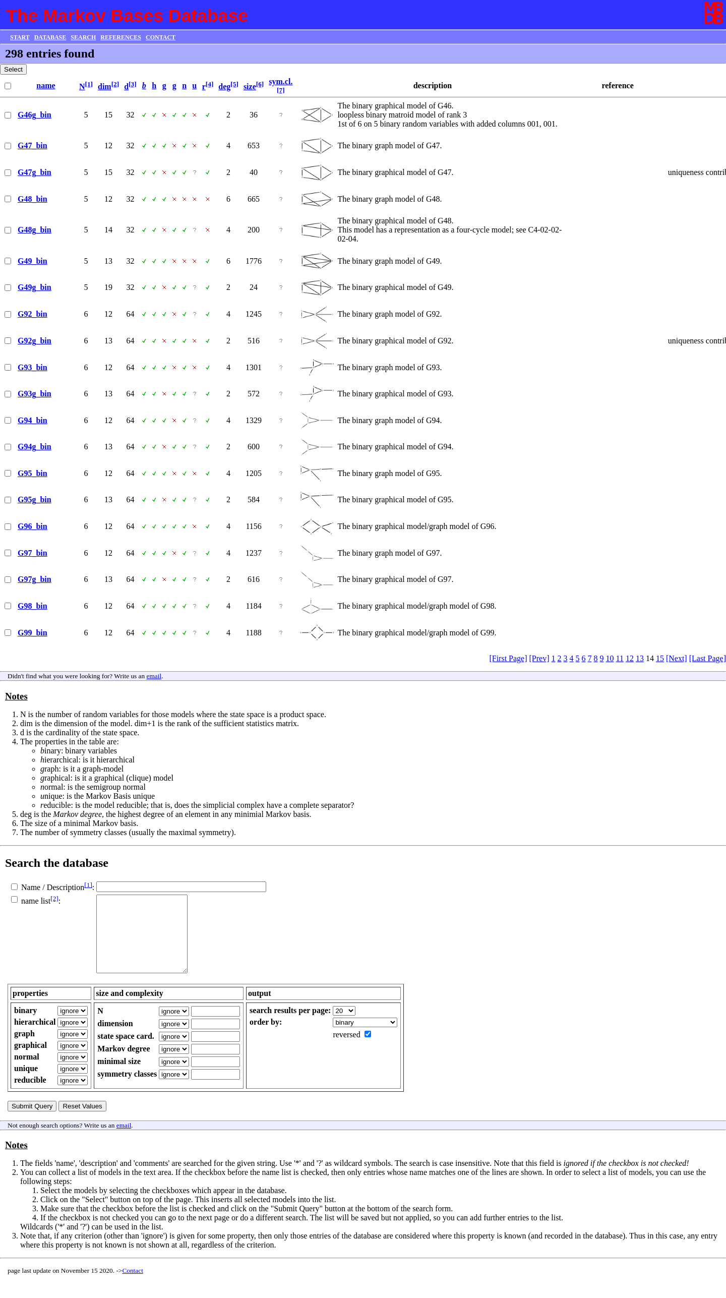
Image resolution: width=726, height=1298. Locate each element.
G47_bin (32, 145)
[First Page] (508, 658)
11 (620, 658)
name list (35, 901)
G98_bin (32, 606)
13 (640, 658)
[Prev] (539, 658)
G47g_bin (34, 172)
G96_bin (32, 526)
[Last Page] (707, 658)
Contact (132, 1285)
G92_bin (32, 314)
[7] (281, 90)
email (154, 676)
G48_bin (32, 199)
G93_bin (32, 367)
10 (610, 658)
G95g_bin (34, 499)
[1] (89, 84)
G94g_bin (34, 446)
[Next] (676, 658)
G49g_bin (34, 287)
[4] (210, 84)
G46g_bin (34, 114)
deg (224, 86)
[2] (115, 84)
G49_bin (32, 261)
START (20, 37)
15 (660, 658)
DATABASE (50, 37)
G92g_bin (34, 340)
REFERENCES (120, 37)
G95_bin (32, 473)
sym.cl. (280, 81)
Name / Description (52, 887)
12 (630, 658)
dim (104, 86)
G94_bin (32, 420)
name (45, 85)
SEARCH (83, 37)
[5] (234, 84)
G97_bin (32, 553)
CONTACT (160, 37)
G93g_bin (34, 393)
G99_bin (32, 632)
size (250, 86)
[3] (133, 84)
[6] (260, 84)
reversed (346, 1049)
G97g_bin (34, 579)
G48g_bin (34, 229)
